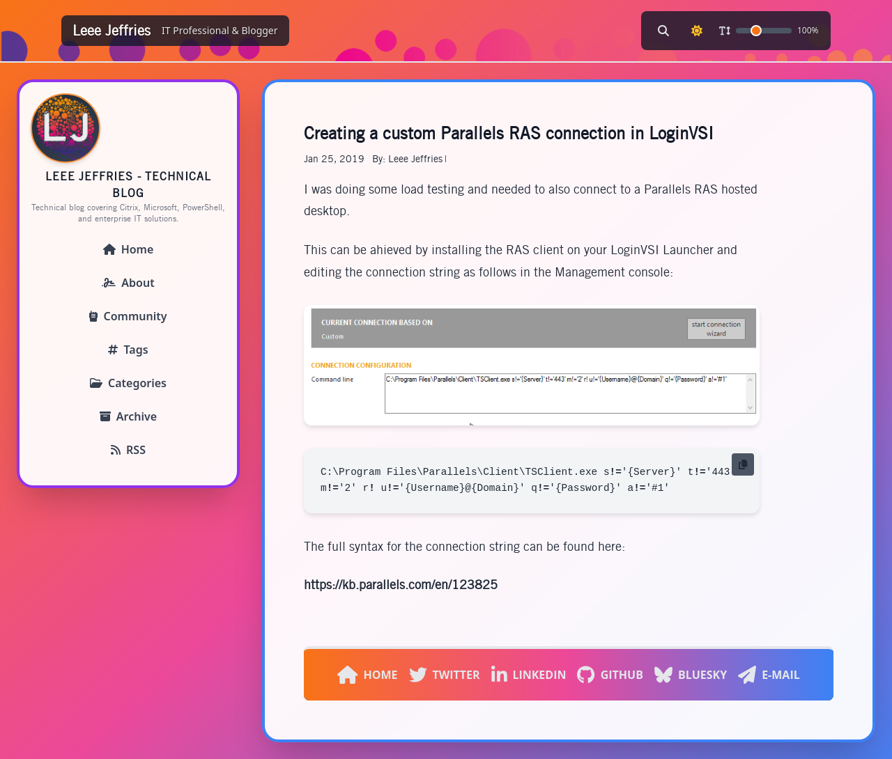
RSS (128, 449)
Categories (128, 383)
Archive (128, 416)
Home (128, 249)
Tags (128, 349)
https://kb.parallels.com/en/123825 (401, 584)
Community (128, 316)
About (128, 282)
